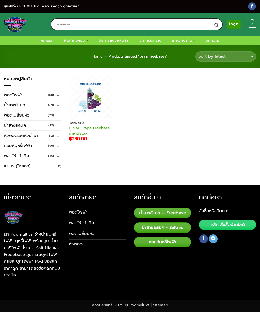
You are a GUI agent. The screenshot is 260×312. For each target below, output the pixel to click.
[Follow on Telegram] (213, 238)
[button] (234, 24)
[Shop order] (225, 56)
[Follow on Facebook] (252, 6)
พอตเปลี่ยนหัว (17, 115)
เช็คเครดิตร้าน (149, 40)
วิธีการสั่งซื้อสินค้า (113, 40)
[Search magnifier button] (216, 25)
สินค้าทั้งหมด (76, 40)
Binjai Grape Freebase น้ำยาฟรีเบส (89, 131)
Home (97, 56)
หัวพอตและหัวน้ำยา (21, 135)
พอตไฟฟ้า (13, 95)
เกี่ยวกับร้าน (183, 40)
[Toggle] (58, 95)
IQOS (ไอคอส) (17, 166)
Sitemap (160, 305)
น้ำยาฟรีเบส (14, 105)
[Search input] (134, 24)
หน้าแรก (47, 40)
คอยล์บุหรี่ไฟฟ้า (18, 145)
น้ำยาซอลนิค (15, 125)
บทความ (213, 40)
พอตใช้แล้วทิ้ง (16, 156)
